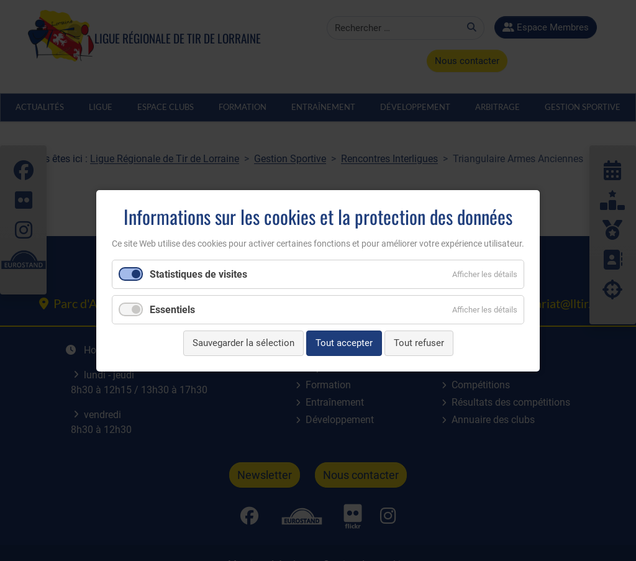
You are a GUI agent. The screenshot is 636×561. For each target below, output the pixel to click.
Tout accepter (344, 343)
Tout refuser (419, 343)
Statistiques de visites (198, 274)
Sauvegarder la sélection (243, 343)
